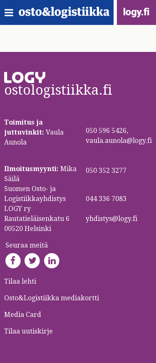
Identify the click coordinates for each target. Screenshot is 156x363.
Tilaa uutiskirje (28, 331)
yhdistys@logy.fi (111, 219)
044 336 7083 (106, 199)
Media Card (23, 315)
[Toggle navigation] (11, 12)
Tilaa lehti (20, 281)
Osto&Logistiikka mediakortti (51, 298)
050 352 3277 (106, 170)
